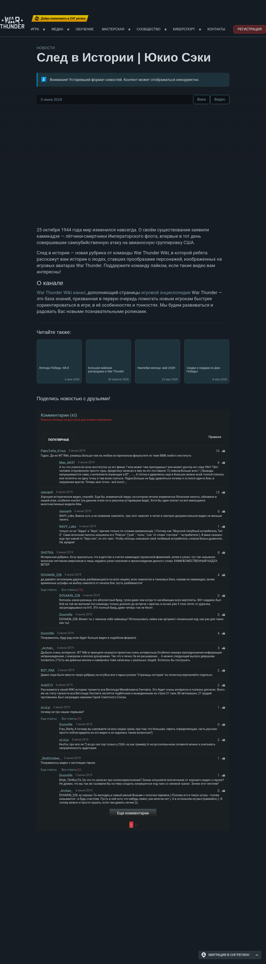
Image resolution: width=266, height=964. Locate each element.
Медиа (57, 29)
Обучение (85, 29)
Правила (215, 437)
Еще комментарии (133, 813)
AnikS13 (47, 685)
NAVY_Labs (67, 527)
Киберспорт (184, 29)
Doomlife (65, 615)
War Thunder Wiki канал (61, 292)
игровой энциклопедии (166, 292)
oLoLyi (45, 707)
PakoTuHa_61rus (53, 451)
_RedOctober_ (51, 758)
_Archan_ (47, 648)
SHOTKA (47, 553)
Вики (201, 99)
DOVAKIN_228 (51, 575)
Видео (219, 99)
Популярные (58, 440)
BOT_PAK (48, 670)
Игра (35, 29)
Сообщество (148, 29)
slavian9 (47, 492)
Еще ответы (49, 589)
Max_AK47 (67, 463)
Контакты (216, 29)
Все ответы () (72, 589)
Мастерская (113, 29)
